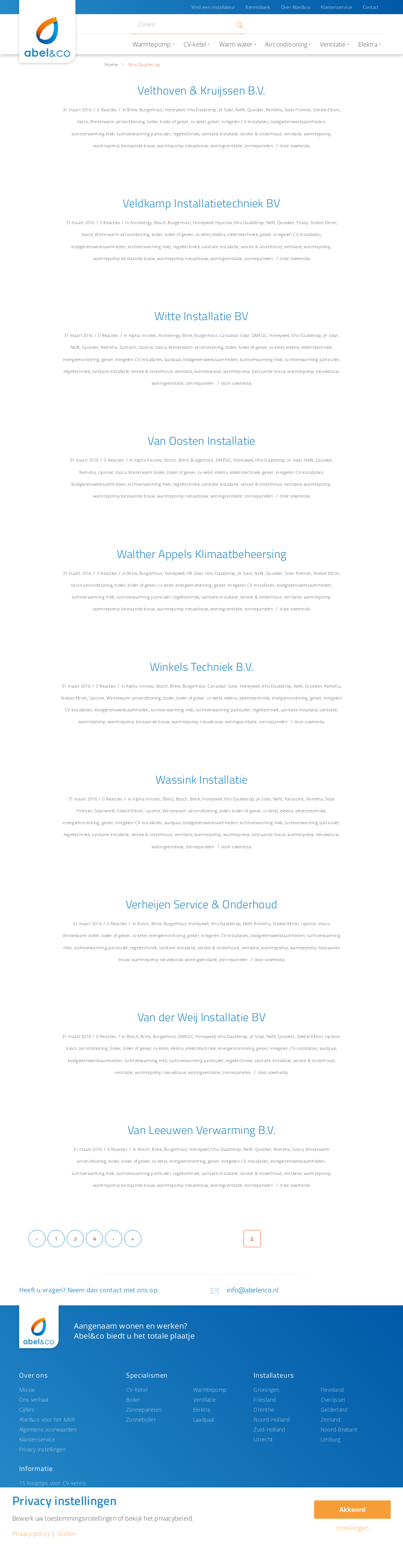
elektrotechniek (242, 234)
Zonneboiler (141, 1419)
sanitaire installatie (220, 134)
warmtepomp (317, 134)
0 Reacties (107, 109)
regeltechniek (186, 134)
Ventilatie (204, 1399)
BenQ (168, 799)
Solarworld (105, 810)
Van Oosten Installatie (201, 440)
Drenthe (264, 1409)
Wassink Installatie (201, 779)
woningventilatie (226, 145)
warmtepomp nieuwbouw (182, 145)
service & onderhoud (261, 134)
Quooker (255, 109)
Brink (132, 109)
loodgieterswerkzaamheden (297, 121)
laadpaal (172, 359)
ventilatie (292, 134)
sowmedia (300, 145)
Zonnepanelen (144, 1409)
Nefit (240, 109)
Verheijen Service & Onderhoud (202, 904)
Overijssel (333, 1399)
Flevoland (332, 1389)
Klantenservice (336, 7)
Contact (370, 7)
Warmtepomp (209, 1389)
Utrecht (263, 1439)
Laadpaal (204, 1419)
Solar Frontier (298, 109)
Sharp (302, 222)
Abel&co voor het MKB (47, 1419)
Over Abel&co (294, 7)
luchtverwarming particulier (144, 134)
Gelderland (334, 1409)
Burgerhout (150, 109)
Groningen (266, 1389)
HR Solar (195, 573)
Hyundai (223, 222)
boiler (152, 121)
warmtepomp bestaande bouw (124, 145)
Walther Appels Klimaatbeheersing (202, 554)
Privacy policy (31, 1534)
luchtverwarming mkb (93, 134)
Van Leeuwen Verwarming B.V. (201, 1130)
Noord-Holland (272, 1419)
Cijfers (27, 1409)
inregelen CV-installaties (245, 121)
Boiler (133, 1399)
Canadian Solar (234, 335)
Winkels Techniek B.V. (202, 666)
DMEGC (259, 335)
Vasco (82, 121)
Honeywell (175, 109)
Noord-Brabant (339, 1429)
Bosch (160, 222)
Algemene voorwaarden (48, 1429)
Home (111, 64)
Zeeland (331, 1419)
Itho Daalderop (201, 109)
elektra (219, 234)
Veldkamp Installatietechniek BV (201, 203)
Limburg (331, 1439)
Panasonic (295, 799)
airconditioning (130, 121)
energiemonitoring (81, 359)
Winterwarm (102, 121)
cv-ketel (198, 121)
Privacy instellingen (42, 1449)
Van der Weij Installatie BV (202, 1017)
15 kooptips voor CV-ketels (52, 1483)
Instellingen (352, 1528)
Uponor (145, 347)
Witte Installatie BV (201, 316)
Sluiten (66, 1534)
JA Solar (226, 109)
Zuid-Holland (269, 1429)
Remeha (274, 109)
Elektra (201, 1409)
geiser (213, 121)
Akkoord (352, 1509)
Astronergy (141, 222)
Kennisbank (256, 7)
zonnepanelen (258, 145)
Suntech (128, 347)
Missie (27, 1389)
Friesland (265, 1399)
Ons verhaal (34, 1399)
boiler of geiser (174, 121)
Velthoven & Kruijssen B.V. (201, 90)
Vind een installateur (212, 7)
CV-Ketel (136, 1389)
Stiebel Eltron (326, 109)
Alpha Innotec (143, 335)
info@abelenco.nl (253, 1290)
